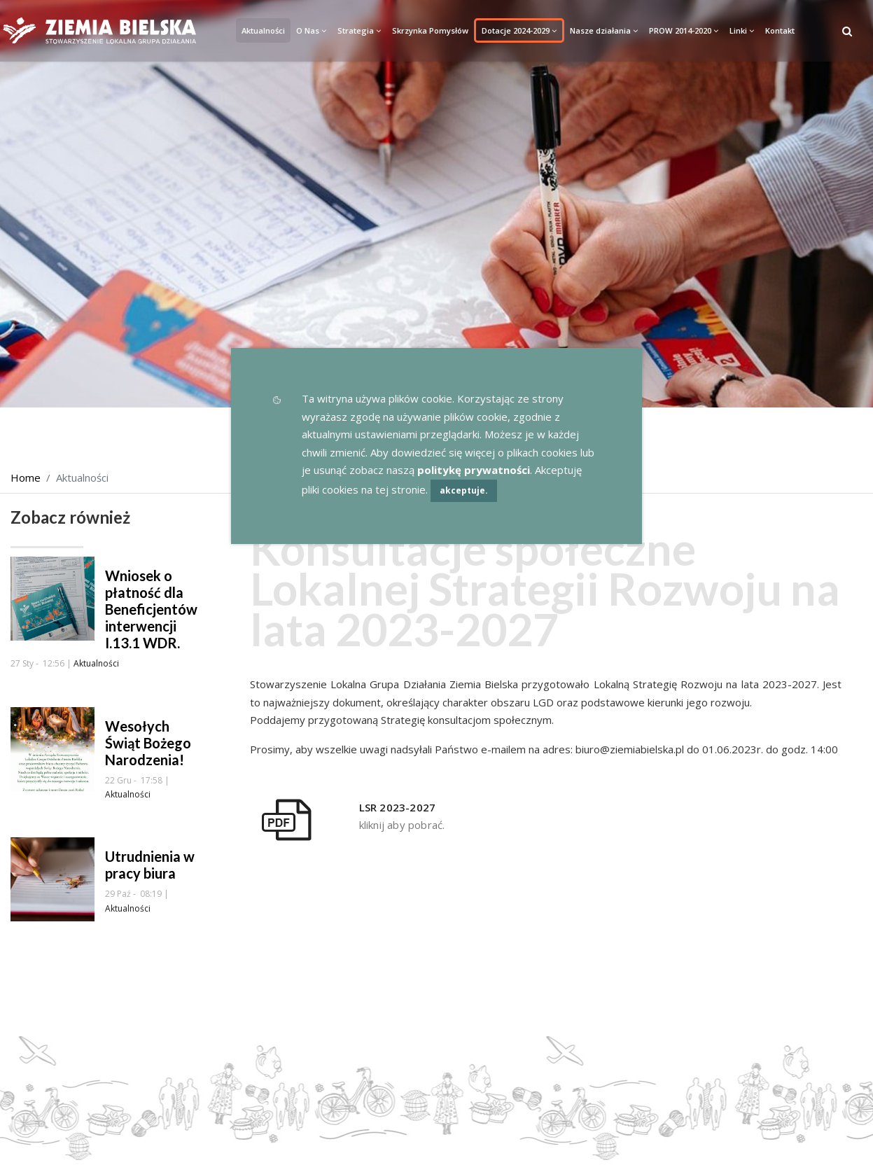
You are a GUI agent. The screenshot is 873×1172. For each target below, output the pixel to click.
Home (26, 477)
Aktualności (263, 30)
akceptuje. (464, 490)
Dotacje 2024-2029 (519, 30)
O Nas (311, 30)
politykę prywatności (473, 470)
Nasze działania (604, 30)
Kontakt (780, 30)
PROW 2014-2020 (683, 30)
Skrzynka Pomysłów (430, 30)
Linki (741, 30)
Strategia (359, 30)
